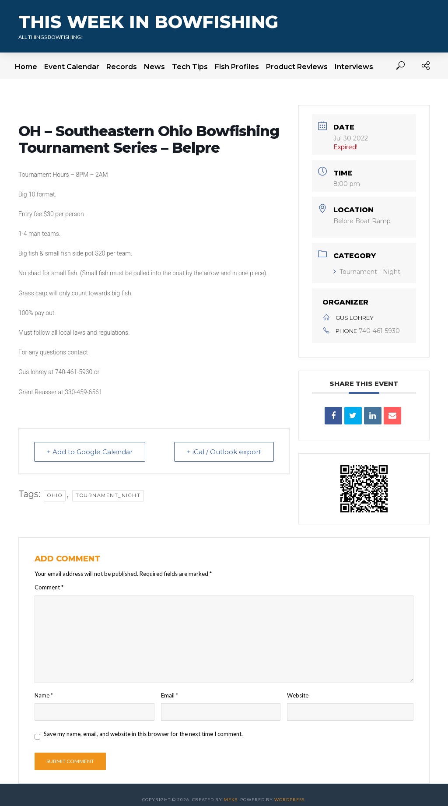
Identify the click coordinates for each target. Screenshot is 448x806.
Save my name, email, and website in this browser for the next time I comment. (143, 733)
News (154, 67)
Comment (49, 587)
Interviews (354, 67)
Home (26, 67)
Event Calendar (71, 67)
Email (169, 695)
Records (121, 67)
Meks (231, 799)
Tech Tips (190, 67)
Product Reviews (297, 67)
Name (44, 695)
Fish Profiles (237, 67)
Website (297, 695)
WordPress (289, 799)
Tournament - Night (366, 272)
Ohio (54, 495)
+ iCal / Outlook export (224, 452)
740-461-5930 (379, 331)
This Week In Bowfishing (148, 21)
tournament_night (108, 495)
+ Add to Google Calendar (90, 452)
